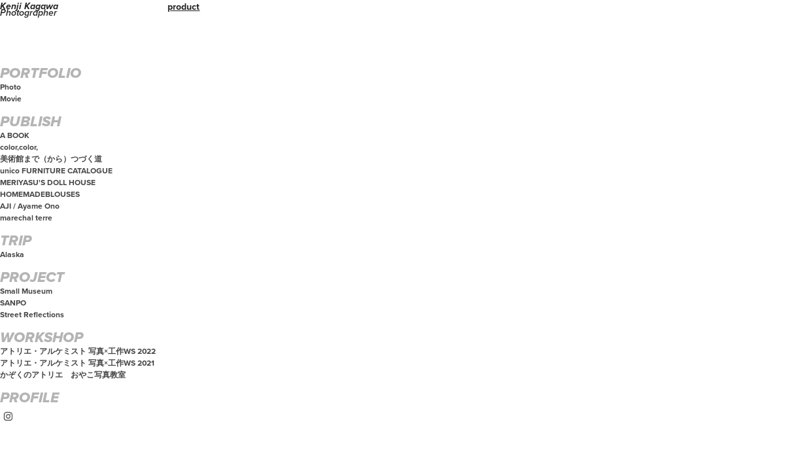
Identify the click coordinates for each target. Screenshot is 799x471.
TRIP (15, 241)
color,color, (19, 146)
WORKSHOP (41, 338)
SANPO (13, 302)
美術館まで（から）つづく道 (51, 158)
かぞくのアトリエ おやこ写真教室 (63, 374)
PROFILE (29, 398)
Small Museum (26, 290)
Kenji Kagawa (29, 6)
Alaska (12, 254)
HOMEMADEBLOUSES (40, 194)
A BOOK (14, 135)
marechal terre (26, 217)
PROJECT (32, 278)
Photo (10, 86)
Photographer (28, 13)
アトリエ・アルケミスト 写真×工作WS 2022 (78, 351)
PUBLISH (30, 122)
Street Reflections (32, 314)
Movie (11, 98)
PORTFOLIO (40, 74)
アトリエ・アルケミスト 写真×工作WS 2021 (77, 362)
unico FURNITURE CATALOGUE (56, 170)
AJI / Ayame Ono (30, 205)
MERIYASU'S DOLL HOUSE (48, 182)
